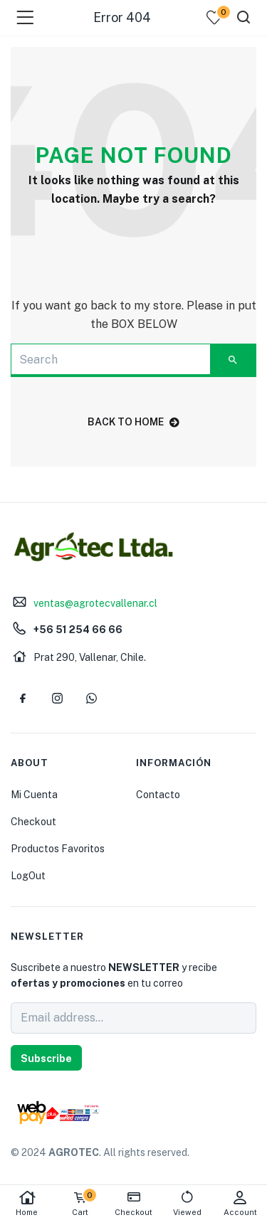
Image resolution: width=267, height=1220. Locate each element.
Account (240, 1203)
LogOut (28, 875)
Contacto (158, 794)
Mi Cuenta (34, 794)
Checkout (33, 821)
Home (26, 1203)
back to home (133, 422)
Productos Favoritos (58, 848)
